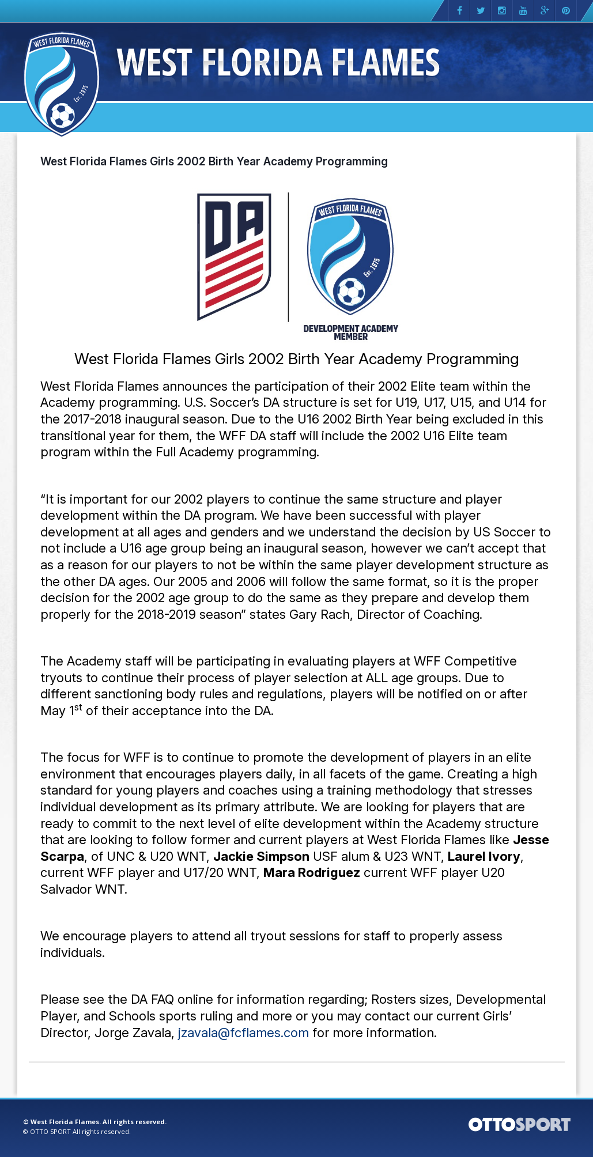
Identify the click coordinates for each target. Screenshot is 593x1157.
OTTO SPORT (50, 1131)
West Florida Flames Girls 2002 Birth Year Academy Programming (214, 161)
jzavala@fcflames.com (243, 1032)
